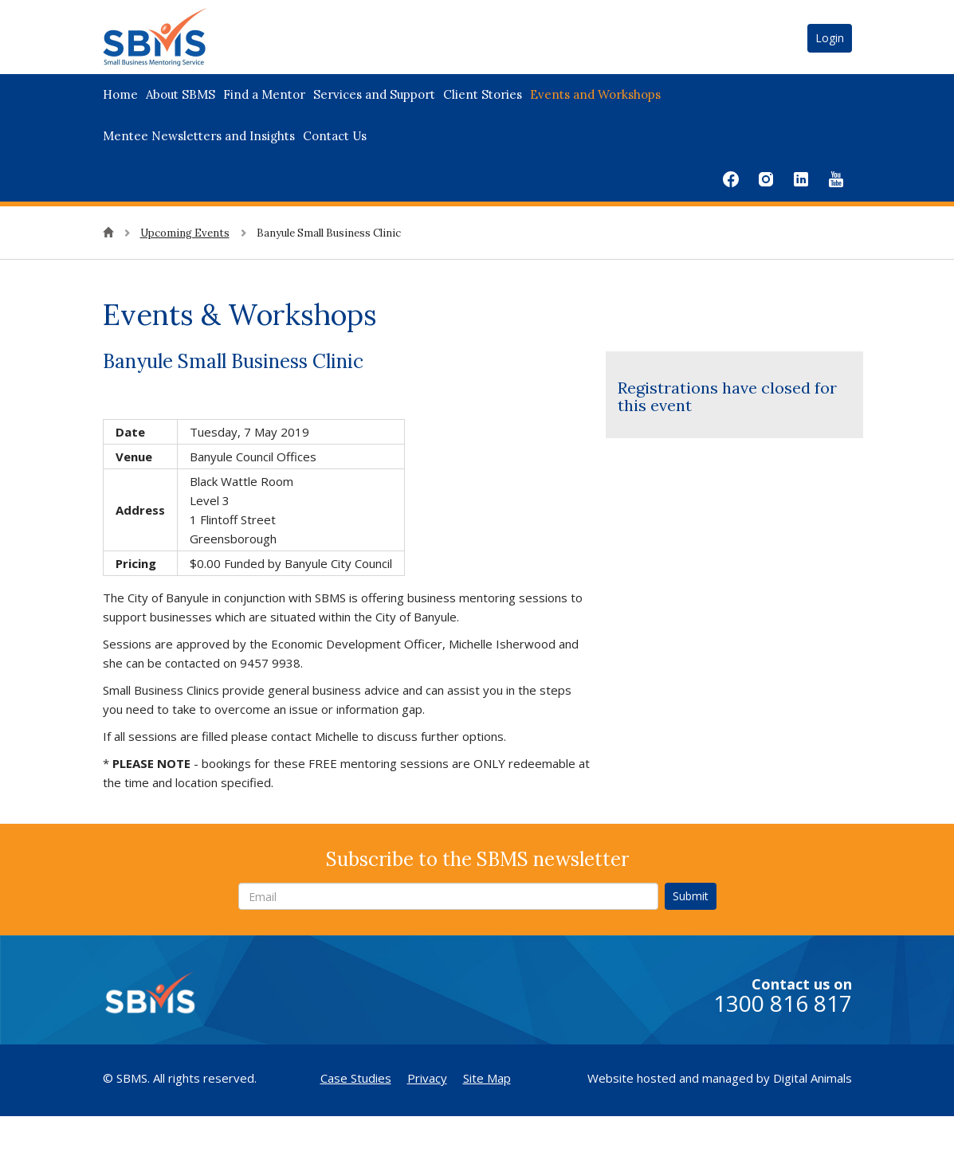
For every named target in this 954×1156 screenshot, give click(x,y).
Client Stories (482, 94)
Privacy (427, 1078)
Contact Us (335, 135)
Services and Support (374, 94)
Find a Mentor (264, 94)
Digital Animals (812, 1078)
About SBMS (180, 94)
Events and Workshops (595, 94)
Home (120, 94)
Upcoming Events (185, 233)
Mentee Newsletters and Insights (199, 135)
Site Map (487, 1078)
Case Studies (355, 1078)
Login (829, 37)
